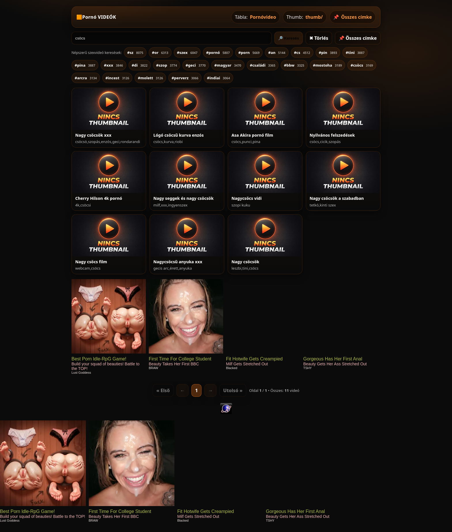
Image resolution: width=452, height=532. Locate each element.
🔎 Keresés (288, 38)
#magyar (227, 65)
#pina (85, 65)
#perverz (185, 77)
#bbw (294, 65)
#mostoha (327, 65)
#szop (166, 65)
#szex (187, 52)
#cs (302, 52)
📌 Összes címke (358, 38)
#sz (135, 52)
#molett (150, 77)
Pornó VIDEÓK (99, 17)
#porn (249, 52)
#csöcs (362, 65)
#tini (355, 52)
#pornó (218, 52)
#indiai (218, 77)
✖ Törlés (318, 38)
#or (160, 52)
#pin (328, 52)
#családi (262, 65)
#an (276, 52)
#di (140, 65)
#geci (196, 65)
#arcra (86, 77)
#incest (117, 77)
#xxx (113, 65)
